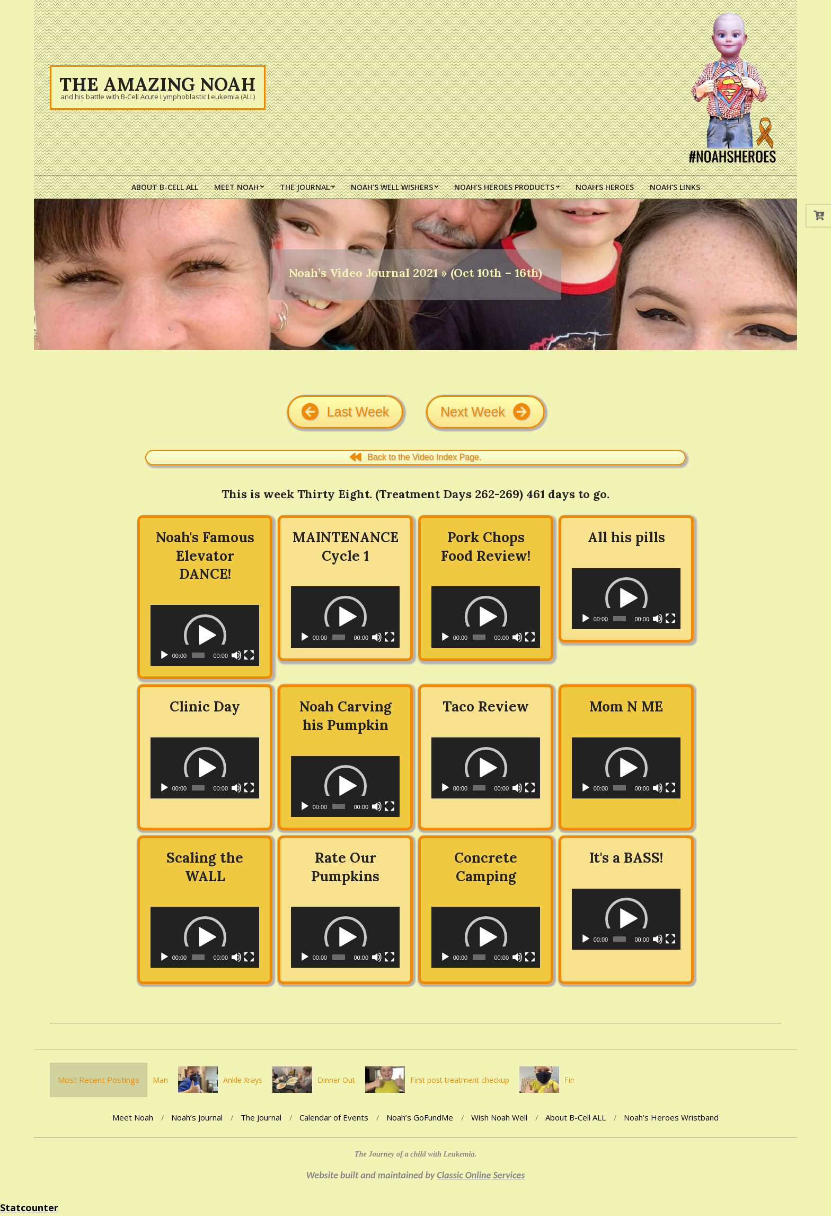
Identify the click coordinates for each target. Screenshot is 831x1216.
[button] (205, 635)
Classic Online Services (481, 1175)
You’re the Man (153, 1080)
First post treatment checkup (470, 1080)
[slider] (198, 655)
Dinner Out (347, 1080)
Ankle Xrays (253, 1080)
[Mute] (236, 655)
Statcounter (29, 1207)
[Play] (164, 655)
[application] (205, 635)
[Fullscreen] (249, 655)
